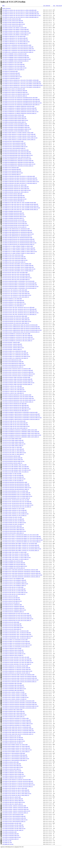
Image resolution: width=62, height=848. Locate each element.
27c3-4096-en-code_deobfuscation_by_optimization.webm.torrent (18, 234)
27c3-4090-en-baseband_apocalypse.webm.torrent (14, 216)
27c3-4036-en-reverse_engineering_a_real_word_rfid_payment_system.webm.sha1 (21, 83)
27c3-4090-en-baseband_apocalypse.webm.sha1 (13, 214)
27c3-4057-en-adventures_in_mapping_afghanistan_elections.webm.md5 (19, 108)
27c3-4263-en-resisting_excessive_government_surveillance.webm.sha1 (19, 704)
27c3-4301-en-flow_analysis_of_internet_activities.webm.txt (17, 786)
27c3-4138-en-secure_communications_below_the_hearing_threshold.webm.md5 (21, 326)
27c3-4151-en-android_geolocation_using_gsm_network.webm (16, 394)
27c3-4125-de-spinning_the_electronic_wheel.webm (14, 316)
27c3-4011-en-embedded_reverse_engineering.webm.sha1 (15, 57)
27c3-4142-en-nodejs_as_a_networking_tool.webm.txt (15, 358)
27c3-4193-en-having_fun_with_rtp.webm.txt (13, 524)
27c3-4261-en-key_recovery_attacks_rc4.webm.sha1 (14, 695)
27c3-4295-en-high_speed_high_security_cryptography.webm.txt (17, 734)
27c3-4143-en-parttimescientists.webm (11, 359)
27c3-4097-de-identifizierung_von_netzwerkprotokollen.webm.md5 (18, 239)
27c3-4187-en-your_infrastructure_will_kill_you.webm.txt (16, 506)
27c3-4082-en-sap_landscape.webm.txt (11, 174)
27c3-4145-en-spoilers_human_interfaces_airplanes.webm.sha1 (17, 380)
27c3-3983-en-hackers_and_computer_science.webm (14, 27)
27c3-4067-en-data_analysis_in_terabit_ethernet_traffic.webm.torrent (19, 137)
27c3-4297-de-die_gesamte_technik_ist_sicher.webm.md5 (16, 746)
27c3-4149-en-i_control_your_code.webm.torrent (14, 391)
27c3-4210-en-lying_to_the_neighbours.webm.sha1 (14, 581)
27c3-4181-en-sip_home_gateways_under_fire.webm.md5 (15, 466)
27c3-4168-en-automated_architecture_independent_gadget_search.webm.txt (20, 436)
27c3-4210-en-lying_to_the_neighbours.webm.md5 (14, 580)
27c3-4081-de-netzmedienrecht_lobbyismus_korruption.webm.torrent (18, 164)
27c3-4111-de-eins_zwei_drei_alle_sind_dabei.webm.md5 (16, 274)
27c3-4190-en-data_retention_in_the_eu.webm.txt (14, 515)
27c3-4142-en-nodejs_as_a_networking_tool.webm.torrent (16, 356)
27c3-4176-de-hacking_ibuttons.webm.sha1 (12, 459)
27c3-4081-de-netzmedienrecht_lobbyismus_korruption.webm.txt (17, 165)
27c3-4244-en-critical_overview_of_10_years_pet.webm (15, 657)
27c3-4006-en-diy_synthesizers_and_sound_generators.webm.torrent (18, 50)
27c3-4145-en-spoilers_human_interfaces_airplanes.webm (16, 377)
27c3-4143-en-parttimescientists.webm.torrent (13, 365)
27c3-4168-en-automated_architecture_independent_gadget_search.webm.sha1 (21, 433)
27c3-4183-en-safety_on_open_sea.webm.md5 (12, 475)
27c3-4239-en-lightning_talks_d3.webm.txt (12, 655)
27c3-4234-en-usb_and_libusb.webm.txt (11, 629)
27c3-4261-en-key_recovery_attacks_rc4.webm (13, 692)
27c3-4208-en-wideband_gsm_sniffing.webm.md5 (13, 562)
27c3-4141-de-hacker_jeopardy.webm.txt (12, 349)
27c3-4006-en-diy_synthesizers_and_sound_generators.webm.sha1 (18, 48)
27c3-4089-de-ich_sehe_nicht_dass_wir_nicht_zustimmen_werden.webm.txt (20, 209)
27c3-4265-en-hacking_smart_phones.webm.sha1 (13, 713)
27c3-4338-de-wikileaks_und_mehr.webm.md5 (12, 825)
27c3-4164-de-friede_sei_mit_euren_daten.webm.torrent (16, 426)
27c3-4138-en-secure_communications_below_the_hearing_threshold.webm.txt (21, 331)
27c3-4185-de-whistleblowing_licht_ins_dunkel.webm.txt (16, 498)
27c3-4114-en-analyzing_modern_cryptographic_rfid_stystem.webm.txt (19, 288)
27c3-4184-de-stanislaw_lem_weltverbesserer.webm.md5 (15, 484)
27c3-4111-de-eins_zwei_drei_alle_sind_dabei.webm (14, 272)
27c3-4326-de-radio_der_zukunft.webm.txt (12, 804)
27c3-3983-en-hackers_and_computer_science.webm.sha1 (15, 31)
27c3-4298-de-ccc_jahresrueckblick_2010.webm (13, 753)
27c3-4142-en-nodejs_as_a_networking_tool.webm (14, 351)
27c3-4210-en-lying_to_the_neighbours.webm (13, 578)
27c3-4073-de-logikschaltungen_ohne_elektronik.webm (15, 150)
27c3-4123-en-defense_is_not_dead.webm (12, 298)
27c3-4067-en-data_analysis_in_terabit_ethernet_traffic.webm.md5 (18, 134)
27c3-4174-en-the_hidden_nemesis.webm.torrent (13, 443)
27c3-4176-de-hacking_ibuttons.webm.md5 (12, 457)
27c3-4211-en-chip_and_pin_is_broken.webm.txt (13, 594)
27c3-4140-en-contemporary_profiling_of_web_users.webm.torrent (18, 338)
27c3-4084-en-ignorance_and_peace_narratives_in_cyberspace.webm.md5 (19, 178)
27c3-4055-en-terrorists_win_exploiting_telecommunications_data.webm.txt (21, 104)
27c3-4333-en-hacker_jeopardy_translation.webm (14, 805)
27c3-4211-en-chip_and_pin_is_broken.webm (12, 587)
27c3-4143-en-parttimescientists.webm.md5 (12, 361)
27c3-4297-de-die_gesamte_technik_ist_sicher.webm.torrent (17, 749)
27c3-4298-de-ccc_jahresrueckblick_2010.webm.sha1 (14, 756)
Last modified (46, 5)
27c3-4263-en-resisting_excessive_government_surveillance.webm (18, 700)
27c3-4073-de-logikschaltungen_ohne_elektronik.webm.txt (16, 157)
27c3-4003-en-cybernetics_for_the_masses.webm (13, 36)
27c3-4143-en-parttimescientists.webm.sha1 (13, 363)
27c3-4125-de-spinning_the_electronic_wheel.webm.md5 (15, 317)
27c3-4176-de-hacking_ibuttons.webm (11, 456)
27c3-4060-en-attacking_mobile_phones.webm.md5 (14, 116)
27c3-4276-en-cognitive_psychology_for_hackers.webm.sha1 (16, 721)
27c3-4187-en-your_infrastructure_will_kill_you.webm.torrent (17, 505)
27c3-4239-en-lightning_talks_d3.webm (11, 648)
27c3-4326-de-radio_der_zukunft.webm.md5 (12, 798)
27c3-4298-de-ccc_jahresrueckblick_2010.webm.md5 (14, 755)
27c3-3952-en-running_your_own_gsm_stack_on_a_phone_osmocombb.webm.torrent (21, 15)
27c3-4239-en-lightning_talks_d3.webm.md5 (12, 650)
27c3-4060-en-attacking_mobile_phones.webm (13, 115)
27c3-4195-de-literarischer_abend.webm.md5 (13, 527)
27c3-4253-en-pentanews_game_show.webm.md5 (13, 685)
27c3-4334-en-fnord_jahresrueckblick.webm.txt (13, 821)
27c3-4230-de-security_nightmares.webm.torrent (14, 609)
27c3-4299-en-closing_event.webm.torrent (12, 767)
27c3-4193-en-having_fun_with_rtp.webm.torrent (14, 522)
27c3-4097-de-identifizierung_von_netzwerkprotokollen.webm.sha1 (18, 241)
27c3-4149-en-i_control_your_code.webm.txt (13, 393)
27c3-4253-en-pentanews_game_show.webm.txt (13, 690)
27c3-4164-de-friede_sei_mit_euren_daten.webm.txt (14, 428)
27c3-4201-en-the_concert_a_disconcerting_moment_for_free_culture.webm (20, 534)
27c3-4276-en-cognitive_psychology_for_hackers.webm (15, 718)
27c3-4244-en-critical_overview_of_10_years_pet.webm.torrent (17, 662)
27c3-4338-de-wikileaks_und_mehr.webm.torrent (13, 828)
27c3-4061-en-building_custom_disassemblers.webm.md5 (15, 125)
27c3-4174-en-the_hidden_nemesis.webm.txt (12, 445)
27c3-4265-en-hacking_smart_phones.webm (12, 709)
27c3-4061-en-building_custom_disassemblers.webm (14, 123)
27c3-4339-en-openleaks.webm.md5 (10, 833)
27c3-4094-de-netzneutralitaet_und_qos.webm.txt (14, 227)
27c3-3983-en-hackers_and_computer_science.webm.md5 (15, 29)
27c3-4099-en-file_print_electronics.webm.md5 (13, 256)
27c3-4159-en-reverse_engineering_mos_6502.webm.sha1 (15, 407)
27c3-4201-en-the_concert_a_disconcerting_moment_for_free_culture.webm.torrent (22, 540)
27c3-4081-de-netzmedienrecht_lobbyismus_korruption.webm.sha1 (18, 162)
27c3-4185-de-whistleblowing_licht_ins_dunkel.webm (15, 491)
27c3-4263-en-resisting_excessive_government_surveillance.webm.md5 (19, 702)
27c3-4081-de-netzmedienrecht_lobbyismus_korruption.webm (16, 158)
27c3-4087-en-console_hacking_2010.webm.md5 (13, 195)
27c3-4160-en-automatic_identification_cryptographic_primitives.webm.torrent (22, 417)
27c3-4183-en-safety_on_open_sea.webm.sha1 (13, 477)
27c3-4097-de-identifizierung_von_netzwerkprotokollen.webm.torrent (19, 242)
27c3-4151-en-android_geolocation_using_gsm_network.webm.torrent (18, 400)
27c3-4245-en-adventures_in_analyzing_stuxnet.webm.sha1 (16, 669)
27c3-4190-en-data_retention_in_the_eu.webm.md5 (14, 510)
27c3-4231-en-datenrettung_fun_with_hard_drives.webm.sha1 (17, 616)
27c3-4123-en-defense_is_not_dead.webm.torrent (14, 303)
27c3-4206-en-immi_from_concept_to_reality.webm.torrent (16, 557)
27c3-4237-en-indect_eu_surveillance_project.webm (14, 639)
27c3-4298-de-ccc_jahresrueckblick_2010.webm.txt (14, 760)
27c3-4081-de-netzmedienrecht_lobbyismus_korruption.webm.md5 (17, 160)
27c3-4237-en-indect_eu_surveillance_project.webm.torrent (17, 644)
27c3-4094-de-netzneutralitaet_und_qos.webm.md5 (14, 221)
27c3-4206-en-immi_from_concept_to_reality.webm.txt (15, 559)
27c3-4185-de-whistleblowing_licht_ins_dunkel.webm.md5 (16, 492)
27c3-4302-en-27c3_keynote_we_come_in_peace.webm (14, 788)
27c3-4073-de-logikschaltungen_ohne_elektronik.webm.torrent (17, 155)
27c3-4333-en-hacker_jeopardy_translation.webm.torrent (16, 811)
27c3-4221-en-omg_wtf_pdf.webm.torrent (12, 601)
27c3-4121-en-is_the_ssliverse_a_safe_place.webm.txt (15, 296)
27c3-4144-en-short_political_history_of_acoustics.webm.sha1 (17, 372)
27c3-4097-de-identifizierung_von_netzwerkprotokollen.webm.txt (18, 244)
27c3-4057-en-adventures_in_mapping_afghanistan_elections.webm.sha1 (19, 109)
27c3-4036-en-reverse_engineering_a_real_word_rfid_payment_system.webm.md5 (21, 81)
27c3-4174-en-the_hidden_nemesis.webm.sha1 (13, 442)
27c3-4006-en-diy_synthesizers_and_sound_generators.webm (16, 45)
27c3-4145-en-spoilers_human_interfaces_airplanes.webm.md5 (17, 379)
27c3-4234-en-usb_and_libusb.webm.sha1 (12, 625)
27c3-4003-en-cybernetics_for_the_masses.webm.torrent (16, 41)
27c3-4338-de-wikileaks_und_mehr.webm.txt (12, 830)
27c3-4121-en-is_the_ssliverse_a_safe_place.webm (14, 289)
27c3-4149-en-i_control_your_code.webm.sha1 (13, 389)
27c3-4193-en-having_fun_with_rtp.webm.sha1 (13, 520)
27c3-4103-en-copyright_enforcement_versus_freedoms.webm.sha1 (18, 267)
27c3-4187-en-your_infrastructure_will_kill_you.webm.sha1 (17, 503)
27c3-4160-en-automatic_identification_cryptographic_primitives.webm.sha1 (21, 415)
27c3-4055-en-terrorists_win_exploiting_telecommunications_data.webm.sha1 (21, 101)
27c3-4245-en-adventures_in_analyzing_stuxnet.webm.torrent (17, 671)
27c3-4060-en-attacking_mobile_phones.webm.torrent (15, 120)
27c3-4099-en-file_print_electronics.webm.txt (13, 261)
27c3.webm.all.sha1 (7, 842)
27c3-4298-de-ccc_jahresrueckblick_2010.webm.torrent (15, 758)
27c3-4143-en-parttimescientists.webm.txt (12, 366)
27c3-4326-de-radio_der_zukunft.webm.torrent (13, 802)
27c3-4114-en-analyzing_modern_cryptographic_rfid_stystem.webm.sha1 (19, 284)
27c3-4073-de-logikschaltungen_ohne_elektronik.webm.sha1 (16, 153)
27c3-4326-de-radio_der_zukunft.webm (11, 797)
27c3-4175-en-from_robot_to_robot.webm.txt (13, 454)
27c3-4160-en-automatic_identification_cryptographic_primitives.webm (19, 412)
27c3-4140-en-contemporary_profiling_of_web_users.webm (16, 333)
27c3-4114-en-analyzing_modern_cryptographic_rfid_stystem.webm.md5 (19, 282)
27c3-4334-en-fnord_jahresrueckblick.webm (12, 814)
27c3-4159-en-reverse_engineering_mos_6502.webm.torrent (16, 408)
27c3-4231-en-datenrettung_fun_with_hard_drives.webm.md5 (16, 615)
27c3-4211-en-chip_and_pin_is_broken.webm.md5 (13, 588)
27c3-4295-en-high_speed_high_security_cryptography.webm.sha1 (18, 730)
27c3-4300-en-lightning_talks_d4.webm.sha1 (13, 774)
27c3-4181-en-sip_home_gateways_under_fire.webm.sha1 (15, 468)
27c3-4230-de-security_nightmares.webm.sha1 (13, 608)
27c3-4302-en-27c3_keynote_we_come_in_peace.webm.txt (15, 795)
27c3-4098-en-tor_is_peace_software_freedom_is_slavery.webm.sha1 (18, 249)
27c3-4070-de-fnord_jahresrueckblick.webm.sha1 (14, 144)
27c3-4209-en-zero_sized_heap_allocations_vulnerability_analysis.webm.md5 (21, 571)
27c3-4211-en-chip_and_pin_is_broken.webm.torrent (14, 592)
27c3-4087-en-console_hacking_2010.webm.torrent (14, 199)
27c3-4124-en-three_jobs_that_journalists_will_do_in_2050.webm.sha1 (19, 310)
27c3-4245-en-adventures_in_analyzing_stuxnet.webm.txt (16, 672)
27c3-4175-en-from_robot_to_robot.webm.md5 (13, 449)
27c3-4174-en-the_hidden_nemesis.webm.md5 (12, 440)
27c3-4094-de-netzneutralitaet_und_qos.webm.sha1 (14, 223)
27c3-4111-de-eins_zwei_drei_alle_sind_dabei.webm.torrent (17, 277)
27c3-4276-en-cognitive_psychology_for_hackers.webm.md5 (16, 720)
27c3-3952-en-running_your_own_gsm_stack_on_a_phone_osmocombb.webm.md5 (20, 11)
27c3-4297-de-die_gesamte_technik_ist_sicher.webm (14, 744)
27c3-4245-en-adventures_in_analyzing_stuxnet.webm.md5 (16, 667)
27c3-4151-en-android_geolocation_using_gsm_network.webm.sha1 (18, 398)
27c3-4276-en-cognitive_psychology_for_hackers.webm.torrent (17, 723)
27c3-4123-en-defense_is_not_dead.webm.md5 (13, 300)
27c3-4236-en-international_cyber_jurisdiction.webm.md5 (16, 632)
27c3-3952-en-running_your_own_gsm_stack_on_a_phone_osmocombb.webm (19, 10)
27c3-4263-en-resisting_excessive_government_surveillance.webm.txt (19, 707)
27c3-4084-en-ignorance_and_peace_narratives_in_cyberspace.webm (18, 176)
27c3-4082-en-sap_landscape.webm (10, 167)
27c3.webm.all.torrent (7, 844)
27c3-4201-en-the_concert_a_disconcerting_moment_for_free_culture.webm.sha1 (21, 538)
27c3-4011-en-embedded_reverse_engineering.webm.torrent (16, 59)
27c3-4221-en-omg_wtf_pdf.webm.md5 (11, 597)
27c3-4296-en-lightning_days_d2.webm (11, 735)
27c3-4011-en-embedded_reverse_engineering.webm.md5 (15, 55)
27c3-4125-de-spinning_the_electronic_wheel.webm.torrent (16, 321)
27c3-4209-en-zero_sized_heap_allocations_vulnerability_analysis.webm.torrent (22, 574)
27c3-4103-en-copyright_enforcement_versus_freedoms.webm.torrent (18, 268)
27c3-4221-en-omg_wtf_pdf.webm (10, 595)
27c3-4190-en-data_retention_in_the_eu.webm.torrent (15, 513)
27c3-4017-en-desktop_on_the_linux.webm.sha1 (13, 66)
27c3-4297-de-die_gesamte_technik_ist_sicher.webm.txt (16, 751)
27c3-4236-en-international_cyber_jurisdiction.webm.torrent (17, 636)
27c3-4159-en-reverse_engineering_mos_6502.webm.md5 (15, 405)
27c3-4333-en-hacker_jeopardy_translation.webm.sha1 (15, 809)
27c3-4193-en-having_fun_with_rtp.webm (12, 517)
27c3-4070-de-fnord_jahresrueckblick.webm (12, 141)
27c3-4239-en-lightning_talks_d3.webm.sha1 (13, 651)
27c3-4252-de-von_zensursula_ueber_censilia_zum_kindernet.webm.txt (19, 681)
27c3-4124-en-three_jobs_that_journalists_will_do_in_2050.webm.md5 (19, 309)
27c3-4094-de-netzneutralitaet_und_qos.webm (13, 220)
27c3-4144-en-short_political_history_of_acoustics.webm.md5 (17, 370)
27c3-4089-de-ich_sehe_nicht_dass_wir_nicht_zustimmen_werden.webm (19, 202)
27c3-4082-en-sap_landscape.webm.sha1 (11, 171)
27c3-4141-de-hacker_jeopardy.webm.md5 (12, 344)
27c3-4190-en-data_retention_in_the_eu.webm (13, 508)
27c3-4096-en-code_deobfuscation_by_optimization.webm (16, 228)
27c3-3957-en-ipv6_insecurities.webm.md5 (12, 20)
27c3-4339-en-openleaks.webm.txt (10, 839)
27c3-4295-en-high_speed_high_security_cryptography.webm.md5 (17, 728)
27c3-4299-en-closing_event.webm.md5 (11, 763)
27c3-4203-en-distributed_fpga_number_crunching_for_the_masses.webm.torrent (21, 548)
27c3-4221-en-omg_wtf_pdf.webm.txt (11, 602)
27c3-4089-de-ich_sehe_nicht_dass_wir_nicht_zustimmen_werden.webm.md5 (20, 204)
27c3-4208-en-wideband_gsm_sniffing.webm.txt (13, 567)
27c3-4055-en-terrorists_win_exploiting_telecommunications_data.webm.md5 (21, 99)
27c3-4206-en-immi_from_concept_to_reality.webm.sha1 (15, 555)
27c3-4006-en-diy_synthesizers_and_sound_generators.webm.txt (17, 52)
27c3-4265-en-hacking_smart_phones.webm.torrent (14, 714)
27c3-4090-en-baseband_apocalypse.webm (12, 211)
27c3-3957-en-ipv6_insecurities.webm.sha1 (12, 22)
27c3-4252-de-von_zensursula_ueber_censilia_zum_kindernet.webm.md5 (19, 676)
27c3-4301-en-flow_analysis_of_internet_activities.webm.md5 (17, 781)
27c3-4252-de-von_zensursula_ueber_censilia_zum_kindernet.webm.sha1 (19, 678)
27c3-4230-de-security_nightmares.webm (12, 604)
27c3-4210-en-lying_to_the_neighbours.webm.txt (14, 585)
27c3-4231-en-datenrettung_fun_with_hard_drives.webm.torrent (17, 618)
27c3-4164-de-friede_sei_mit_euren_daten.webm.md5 (14, 422)
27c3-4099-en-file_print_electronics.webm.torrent (14, 260)
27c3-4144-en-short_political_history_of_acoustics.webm (16, 368)
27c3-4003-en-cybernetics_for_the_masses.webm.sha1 (15, 39)
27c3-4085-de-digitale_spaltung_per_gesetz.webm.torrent (16, 190)
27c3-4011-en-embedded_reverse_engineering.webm (14, 53)
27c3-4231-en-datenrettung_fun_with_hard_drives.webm (15, 613)
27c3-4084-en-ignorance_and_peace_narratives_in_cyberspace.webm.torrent (20, 181)
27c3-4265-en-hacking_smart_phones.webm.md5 (13, 711)
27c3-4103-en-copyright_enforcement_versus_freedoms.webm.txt (17, 270)
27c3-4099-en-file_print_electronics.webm (12, 254)
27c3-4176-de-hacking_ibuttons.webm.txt (12, 463)
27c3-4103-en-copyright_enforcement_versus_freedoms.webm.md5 (17, 265)
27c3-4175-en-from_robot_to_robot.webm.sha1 (13, 450)
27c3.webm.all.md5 (6, 840)
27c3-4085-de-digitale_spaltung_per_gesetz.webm (14, 185)
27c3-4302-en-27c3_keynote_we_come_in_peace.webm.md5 (15, 790)
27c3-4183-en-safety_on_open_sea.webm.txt (12, 480)
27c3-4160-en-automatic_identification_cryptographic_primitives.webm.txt (21, 419)
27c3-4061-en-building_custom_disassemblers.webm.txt (15, 130)
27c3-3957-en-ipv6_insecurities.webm (11, 18)
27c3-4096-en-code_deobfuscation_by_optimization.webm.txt (17, 235)
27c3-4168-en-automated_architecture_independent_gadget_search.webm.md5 (20, 431)
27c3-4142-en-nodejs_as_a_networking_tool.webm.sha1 (15, 354)
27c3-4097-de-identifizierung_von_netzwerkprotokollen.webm (17, 237)
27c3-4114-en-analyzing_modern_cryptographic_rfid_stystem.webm (18, 281)
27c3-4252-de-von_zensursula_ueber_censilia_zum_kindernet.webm (18, 674)
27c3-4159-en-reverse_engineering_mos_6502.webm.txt (15, 410)
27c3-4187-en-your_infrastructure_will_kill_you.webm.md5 (16, 501)
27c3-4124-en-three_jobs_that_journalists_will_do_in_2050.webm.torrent (20, 312)
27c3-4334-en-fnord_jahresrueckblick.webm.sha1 (14, 818)
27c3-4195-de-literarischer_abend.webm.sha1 (13, 529)
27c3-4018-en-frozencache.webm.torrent (12, 76)
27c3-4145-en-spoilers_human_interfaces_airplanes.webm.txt (17, 384)
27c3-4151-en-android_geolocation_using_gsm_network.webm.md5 (17, 396)
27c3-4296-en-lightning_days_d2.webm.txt (12, 742)
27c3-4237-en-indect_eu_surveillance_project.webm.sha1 (16, 643)
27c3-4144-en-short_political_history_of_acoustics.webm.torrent (18, 373)
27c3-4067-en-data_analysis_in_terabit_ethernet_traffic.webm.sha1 (19, 136)
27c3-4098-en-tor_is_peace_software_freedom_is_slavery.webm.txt (18, 253)
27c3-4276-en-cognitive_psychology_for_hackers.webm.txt (16, 725)
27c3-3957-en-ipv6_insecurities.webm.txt (12, 25)
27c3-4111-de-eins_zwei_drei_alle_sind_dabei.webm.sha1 (16, 275)
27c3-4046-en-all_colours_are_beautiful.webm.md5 (14, 90)
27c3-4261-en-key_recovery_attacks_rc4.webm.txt (14, 699)
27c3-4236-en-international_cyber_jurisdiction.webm (15, 630)
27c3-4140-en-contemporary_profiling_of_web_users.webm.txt (17, 340)
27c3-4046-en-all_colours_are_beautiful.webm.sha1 (14, 92)
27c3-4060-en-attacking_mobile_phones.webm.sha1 (14, 118)
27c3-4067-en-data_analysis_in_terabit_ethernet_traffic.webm (17, 132)
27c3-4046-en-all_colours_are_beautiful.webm (13, 88)
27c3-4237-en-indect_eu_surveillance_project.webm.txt (16, 646)
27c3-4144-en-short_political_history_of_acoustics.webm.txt (17, 375)
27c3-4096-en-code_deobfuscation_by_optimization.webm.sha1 (17, 232)
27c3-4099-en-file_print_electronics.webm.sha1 (14, 258)
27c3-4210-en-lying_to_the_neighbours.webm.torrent (15, 583)
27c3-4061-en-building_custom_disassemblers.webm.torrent (16, 129)
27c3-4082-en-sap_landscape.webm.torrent (12, 172)
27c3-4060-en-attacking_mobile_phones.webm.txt (14, 122)
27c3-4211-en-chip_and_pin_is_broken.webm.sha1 (14, 590)
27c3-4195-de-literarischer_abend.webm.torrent (14, 531)
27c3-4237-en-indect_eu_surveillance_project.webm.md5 (16, 641)
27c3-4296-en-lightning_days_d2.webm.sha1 (12, 739)
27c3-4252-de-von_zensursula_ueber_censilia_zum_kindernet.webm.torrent (20, 679)
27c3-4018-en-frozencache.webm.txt (11, 78)
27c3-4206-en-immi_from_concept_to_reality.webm (14, 552)
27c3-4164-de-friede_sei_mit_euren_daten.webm (13, 421)
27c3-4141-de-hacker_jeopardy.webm (11, 342)
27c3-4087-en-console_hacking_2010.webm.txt (13, 200)
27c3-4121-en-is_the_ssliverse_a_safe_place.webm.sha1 (16, 293)
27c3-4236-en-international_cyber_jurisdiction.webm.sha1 (16, 634)
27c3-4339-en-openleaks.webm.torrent (11, 837)
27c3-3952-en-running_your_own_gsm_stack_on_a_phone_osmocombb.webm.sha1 (20, 13)
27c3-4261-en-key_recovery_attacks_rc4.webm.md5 (14, 693)
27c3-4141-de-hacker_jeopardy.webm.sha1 (12, 345)
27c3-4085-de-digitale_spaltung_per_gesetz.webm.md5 (15, 186)
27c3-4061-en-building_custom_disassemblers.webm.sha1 (16, 127)
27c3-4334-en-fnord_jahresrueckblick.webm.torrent (14, 819)
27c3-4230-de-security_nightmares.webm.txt (13, 611)
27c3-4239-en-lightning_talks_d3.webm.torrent (13, 653)
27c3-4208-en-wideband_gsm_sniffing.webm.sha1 (13, 564)
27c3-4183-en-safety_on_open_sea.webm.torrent (13, 478)
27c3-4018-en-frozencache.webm (10, 71)
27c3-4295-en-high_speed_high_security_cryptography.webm (16, 727)
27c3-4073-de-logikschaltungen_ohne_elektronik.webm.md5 (16, 151)
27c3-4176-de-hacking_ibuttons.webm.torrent (13, 461)
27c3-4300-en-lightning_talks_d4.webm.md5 (12, 772)
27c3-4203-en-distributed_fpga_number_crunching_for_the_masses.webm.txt (20, 550)
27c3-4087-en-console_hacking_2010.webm (12, 193)
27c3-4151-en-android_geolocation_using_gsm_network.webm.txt (17, 401)
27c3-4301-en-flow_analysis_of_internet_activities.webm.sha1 (17, 783)
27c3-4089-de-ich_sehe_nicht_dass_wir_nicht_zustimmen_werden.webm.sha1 (20, 206)
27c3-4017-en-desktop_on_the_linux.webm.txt (13, 69)
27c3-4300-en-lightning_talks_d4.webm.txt (12, 777)
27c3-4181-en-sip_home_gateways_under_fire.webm (14, 464)
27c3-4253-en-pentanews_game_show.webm (12, 683)
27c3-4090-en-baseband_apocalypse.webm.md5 (13, 213)
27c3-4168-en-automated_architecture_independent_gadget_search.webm (19, 429)
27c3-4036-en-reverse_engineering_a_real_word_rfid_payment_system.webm (20, 80)
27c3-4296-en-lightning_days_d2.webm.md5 (12, 737)
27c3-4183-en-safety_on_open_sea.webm (11, 473)
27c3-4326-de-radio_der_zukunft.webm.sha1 (12, 800)
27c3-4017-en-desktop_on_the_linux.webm (12, 62)
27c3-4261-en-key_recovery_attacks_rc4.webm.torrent (15, 697)
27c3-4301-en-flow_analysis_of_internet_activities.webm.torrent (18, 784)
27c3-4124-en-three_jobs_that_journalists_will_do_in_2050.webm (18, 307)
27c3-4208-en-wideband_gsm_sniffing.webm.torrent (14, 566)
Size (54, 5)
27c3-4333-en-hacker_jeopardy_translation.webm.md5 (15, 807)
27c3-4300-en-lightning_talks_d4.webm (11, 770)
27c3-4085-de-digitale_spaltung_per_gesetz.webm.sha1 (15, 188)
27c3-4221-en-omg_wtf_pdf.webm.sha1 (11, 599)
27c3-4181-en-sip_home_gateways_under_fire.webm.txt (15, 471)
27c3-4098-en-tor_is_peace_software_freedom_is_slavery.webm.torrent (19, 251)
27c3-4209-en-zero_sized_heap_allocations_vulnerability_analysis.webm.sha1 (21, 573)
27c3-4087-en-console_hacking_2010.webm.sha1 (13, 197)
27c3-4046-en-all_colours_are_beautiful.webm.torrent (15, 94)
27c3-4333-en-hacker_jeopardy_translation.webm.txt (15, 812)
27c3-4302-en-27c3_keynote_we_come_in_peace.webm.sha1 (16, 791)
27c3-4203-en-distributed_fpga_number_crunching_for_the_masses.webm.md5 (20, 545)
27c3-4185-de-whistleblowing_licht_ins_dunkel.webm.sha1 (16, 494)
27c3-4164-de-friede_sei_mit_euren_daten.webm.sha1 (15, 424)
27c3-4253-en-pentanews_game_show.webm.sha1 (13, 686)
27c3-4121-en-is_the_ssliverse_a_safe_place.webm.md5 (15, 291)
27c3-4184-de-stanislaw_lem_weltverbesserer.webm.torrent (16, 487)
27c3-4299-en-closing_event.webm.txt (11, 769)
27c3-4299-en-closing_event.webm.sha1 (11, 765)
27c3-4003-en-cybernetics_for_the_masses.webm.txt (14, 43)
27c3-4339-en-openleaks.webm (9, 832)
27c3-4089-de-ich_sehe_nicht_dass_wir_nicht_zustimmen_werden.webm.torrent (21, 207)
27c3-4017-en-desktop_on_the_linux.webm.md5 (13, 64)
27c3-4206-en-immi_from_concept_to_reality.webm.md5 (15, 554)
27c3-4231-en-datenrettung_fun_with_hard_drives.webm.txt (16, 620)
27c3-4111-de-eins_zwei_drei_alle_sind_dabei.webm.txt (16, 279)
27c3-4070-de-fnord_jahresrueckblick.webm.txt (13, 148)
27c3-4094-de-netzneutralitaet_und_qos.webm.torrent (15, 225)
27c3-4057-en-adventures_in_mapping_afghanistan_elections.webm (18, 106)
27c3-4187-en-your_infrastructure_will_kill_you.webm (15, 499)
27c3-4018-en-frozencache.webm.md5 (11, 73)
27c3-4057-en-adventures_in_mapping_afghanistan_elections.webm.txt (19, 113)
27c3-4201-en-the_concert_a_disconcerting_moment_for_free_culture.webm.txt (21, 541)
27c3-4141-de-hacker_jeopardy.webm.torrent (13, 347)
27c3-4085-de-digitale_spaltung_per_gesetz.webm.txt (15, 192)
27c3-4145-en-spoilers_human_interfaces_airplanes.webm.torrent (18, 382)
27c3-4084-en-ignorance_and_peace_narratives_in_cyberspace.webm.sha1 (19, 179)
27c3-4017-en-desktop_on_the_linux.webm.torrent (14, 67)
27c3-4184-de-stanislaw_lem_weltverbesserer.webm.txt (15, 489)
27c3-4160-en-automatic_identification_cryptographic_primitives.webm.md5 (21, 414)
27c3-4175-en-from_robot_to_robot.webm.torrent (14, 452)
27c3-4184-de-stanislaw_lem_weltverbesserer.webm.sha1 (16, 485)
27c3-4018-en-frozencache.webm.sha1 (11, 74)
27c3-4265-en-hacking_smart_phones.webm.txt (13, 716)
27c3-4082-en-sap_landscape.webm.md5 (11, 169)
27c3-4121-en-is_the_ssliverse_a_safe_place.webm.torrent (16, 295)
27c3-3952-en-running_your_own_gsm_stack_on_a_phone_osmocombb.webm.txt (20, 17)
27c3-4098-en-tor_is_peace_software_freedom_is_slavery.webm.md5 (18, 248)
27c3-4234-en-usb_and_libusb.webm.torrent (12, 627)
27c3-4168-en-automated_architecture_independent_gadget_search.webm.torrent (21, 435)
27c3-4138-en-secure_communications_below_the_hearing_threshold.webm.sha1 (21, 328)
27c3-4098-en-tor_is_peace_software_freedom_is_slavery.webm (17, 246)
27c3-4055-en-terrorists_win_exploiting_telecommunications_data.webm (19, 97)
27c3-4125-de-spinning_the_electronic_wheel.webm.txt (15, 323)
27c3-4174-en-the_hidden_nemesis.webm (11, 438)
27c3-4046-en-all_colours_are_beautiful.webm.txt (14, 95)
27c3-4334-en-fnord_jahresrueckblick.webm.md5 (13, 816)
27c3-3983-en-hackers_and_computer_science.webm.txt (15, 34)
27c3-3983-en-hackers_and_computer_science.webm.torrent (16, 32)
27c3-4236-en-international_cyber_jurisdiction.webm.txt (16, 637)
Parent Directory (6, 8)
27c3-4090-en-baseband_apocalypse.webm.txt (13, 218)
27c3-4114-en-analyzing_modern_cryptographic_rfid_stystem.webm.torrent (20, 286)
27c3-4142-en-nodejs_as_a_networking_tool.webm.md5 (15, 352)
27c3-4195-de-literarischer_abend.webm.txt (13, 533)
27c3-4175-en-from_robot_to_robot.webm (12, 447)
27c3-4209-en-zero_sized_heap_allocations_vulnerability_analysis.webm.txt (21, 576)
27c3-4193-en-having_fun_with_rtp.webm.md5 (13, 519)
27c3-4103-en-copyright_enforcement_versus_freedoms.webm (16, 263)
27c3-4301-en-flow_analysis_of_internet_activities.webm (16, 779)
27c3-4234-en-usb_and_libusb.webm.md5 (11, 623)
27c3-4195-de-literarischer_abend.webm (12, 526)
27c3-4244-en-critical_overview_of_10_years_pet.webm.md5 (16, 658)
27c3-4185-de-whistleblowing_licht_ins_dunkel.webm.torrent (17, 496)
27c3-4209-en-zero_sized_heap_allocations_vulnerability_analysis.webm (20, 569)
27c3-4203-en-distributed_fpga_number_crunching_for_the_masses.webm (19, 543)
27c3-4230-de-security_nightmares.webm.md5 (13, 606)
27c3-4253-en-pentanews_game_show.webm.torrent (14, 688)
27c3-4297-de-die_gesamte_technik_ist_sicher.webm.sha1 (16, 748)
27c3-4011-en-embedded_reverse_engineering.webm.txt (15, 60)
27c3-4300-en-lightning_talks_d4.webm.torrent (13, 776)
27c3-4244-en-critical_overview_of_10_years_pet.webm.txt (16, 664)
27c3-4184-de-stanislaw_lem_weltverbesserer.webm (14, 482)
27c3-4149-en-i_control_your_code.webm (12, 386)
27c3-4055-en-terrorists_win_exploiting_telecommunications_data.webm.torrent (22, 102)
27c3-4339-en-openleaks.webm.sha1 (10, 835)
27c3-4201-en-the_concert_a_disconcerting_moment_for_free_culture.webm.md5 (21, 536)
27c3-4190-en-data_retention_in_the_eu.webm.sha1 (14, 512)
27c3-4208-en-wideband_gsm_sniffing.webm (12, 560)
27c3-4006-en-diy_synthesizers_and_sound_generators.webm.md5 (17, 46)
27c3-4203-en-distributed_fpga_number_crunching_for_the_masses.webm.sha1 (21, 547)
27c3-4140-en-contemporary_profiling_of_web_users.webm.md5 (17, 335)
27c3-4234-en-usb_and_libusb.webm (10, 622)
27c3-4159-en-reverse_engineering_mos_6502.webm (14, 403)
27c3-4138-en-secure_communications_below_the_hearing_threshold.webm (19, 324)
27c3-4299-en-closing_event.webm (10, 762)
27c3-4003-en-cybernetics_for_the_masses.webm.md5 (14, 38)
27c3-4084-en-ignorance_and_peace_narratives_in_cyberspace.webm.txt (19, 183)
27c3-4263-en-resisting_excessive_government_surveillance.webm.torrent (20, 706)
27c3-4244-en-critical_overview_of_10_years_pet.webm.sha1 (17, 660)
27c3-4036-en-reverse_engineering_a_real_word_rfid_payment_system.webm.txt (21, 87)
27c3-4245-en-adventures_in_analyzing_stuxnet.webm (15, 665)
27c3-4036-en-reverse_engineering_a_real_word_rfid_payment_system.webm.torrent (22, 85)
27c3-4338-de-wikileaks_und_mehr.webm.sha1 (13, 826)
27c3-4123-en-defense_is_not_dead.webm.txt (13, 305)
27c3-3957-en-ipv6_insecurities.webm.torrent (13, 24)
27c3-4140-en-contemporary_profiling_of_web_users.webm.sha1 (17, 337)
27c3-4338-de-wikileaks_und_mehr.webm (11, 823)
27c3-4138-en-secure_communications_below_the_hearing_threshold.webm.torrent (22, 330)
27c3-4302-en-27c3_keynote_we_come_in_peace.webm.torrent (16, 793)
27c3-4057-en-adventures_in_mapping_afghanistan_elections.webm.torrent (20, 111)
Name (3, 5)
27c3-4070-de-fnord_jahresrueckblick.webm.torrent (14, 146)
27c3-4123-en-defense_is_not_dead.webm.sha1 (13, 302)
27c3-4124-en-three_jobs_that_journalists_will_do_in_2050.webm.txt (19, 314)
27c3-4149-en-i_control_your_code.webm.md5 (13, 387)
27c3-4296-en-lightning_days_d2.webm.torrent (13, 741)
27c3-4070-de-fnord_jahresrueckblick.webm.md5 (13, 143)
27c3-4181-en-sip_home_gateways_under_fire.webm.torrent (16, 470)
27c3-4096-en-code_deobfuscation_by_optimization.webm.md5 (17, 230)
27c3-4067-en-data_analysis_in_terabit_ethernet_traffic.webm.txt (18, 139)
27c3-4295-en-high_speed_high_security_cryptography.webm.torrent (18, 732)
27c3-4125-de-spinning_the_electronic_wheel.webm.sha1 (16, 319)
